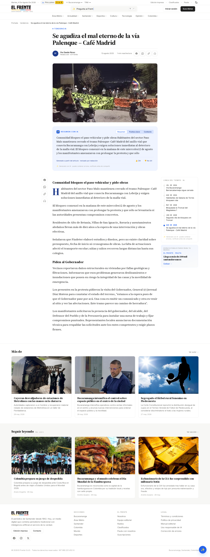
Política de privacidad (171, 522)
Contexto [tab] (148, 134)
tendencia (24, 25)
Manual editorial (168, 526)
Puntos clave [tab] (134, 134)
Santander (87, 18)
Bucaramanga (80, 518)
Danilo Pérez (69, 55)
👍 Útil (138, 163)
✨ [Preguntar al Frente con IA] (203, 550)
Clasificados (174, 2)
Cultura (114, 18)
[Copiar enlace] (148, 55)
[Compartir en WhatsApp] (142, 55)
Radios (120, 526)
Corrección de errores (171, 533)
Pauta (186, 2)
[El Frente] (28, 10)
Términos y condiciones (172, 518)
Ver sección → (193, 434)
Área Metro (58, 18)
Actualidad (72, 18)
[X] (28, 540)
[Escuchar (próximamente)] (155, 55)
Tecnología (127, 18)
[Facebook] (14, 540)
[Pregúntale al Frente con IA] (104, 10)
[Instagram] (21, 540)
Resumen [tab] (121, 134)
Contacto (37, 533)
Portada (14, 25)
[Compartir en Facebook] (136, 55)
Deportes (101, 18)
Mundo (77, 533)
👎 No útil (148, 163)
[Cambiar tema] (196, 2)
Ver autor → (194, 354)
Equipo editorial (124, 522)
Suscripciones (124, 537)
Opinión (140, 18)
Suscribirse (188, 10)
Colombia (153, 18)
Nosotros (121, 518)
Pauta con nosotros (126, 533)
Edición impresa (157, 2)
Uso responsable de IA (171, 529)
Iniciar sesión (171, 10)
